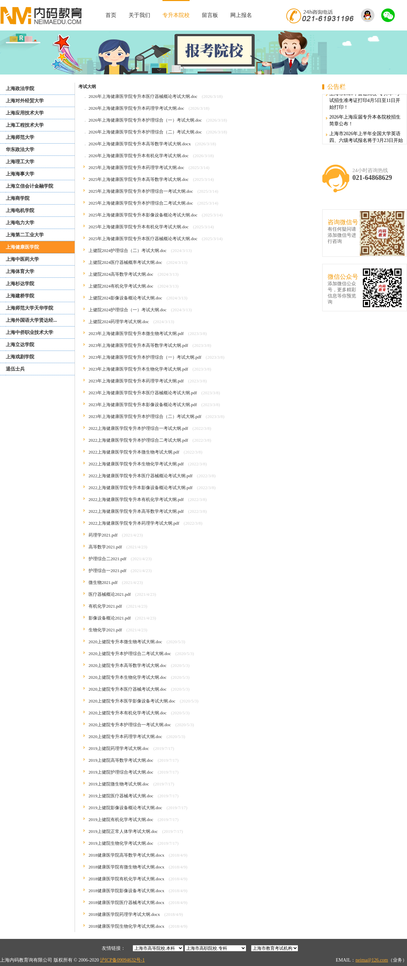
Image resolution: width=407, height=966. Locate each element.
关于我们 (139, 15)
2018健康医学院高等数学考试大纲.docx (126, 855)
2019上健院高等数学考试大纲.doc (121, 760)
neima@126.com (371, 960)
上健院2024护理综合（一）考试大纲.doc (128, 309)
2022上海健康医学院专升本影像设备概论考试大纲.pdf (141, 487)
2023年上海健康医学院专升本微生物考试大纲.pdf (136, 333)
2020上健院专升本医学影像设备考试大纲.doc (132, 701)
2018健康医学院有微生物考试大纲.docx (126, 866)
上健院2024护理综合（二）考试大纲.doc (128, 250)
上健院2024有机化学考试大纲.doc (121, 286)
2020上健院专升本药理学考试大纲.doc (125, 736)
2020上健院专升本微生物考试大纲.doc (125, 641)
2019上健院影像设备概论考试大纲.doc (125, 807)
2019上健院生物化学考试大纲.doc (121, 843)
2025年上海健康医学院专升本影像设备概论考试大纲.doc (143, 214)
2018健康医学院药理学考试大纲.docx (124, 914)
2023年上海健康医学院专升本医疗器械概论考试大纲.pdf (143, 392)
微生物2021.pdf (103, 582)
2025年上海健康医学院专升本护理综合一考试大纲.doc (141, 191)
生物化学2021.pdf (105, 629)
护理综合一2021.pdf (108, 570)
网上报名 (241, 15)
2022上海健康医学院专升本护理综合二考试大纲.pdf (138, 440)
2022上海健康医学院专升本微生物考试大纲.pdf (134, 452)
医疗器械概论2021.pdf (110, 594)
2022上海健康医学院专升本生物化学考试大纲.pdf (136, 463)
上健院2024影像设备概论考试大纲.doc (125, 297)
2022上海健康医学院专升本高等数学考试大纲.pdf (136, 511)
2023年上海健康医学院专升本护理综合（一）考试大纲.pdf (145, 357)
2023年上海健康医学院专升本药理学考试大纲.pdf (136, 380)
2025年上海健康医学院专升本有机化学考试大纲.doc (139, 226)
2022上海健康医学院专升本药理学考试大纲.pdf (134, 523)
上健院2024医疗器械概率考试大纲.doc (125, 262)
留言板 (210, 15)
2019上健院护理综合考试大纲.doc (121, 772)
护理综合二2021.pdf (108, 558)
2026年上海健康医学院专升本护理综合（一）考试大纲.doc (145, 120)
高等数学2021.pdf (105, 546)
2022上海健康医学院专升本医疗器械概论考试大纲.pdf (141, 475)
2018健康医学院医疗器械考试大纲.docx (126, 902)
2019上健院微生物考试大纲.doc (119, 783)
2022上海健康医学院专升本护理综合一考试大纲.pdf (138, 428)
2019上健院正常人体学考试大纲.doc (123, 831)
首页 (110, 15)
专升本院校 (176, 15)
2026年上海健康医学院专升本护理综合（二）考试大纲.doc (145, 131)
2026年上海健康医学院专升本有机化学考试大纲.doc (139, 155)
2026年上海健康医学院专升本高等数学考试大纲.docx (140, 143)
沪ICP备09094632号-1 (122, 960)
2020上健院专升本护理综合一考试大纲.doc (130, 724)
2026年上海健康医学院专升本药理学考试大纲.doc (136, 108)
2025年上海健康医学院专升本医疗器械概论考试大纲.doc (143, 238)
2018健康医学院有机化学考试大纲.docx (126, 878)
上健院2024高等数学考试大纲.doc (121, 274)
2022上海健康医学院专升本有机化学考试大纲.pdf (136, 499)
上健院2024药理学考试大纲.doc (119, 321)
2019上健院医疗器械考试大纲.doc (121, 795)
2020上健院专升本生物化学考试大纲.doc (128, 677)
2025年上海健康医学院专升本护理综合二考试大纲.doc (141, 203)
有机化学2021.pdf (105, 606)
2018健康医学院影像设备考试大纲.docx (126, 890)
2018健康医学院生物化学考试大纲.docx (126, 926)
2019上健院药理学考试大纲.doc (119, 748)
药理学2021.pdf (103, 535)
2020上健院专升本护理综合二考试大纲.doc (130, 653)
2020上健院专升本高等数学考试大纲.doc (128, 665)
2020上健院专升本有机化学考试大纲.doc (128, 712)
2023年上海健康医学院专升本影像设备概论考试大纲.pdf (143, 404)
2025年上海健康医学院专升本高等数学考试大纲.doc (139, 179)
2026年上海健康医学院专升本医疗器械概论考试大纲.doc (143, 96)
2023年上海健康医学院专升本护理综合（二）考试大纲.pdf (145, 416)
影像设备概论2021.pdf (110, 618)
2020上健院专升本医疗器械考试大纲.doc (128, 689)
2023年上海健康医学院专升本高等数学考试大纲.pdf (138, 345)
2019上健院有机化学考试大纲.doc (121, 819)
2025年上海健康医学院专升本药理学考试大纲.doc (136, 167)
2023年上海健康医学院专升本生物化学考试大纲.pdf (138, 369)
